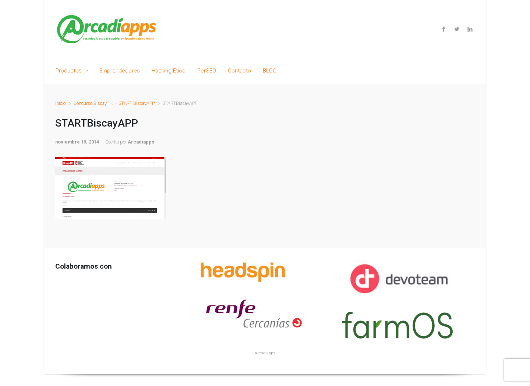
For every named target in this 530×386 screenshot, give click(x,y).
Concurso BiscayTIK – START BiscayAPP (114, 103)
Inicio (60, 103)
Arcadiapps (141, 142)
